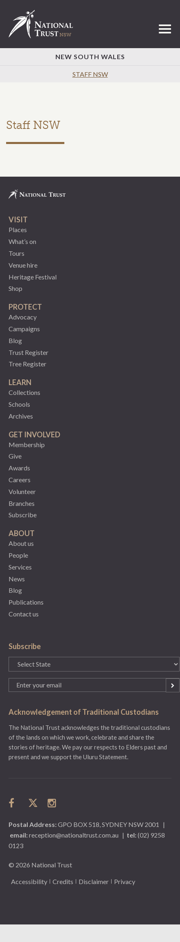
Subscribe (23, 515)
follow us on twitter (33, 803)
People (18, 555)
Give (15, 456)
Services (20, 567)
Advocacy (23, 317)
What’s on (22, 241)
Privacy (124, 881)
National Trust (44, 24)
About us (21, 543)
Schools (19, 404)
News (17, 579)
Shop (15, 288)
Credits (63, 881)
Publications (26, 602)
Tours (16, 253)
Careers (20, 479)
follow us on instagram (52, 803)
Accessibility (29, 881)
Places (18, 229)
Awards (19, 468)
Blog (15, 340)
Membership (27, 444)
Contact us (24, 614)
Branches (22, 503)
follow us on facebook (13, 803)
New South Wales (90, 56)
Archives (21, 416)
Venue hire (23, 265)
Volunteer (22, 491)
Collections (24, 392)
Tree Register (27, 364)
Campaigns (24, 328)
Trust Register (28, 352)
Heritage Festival (33, 277)
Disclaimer (94, 881)
